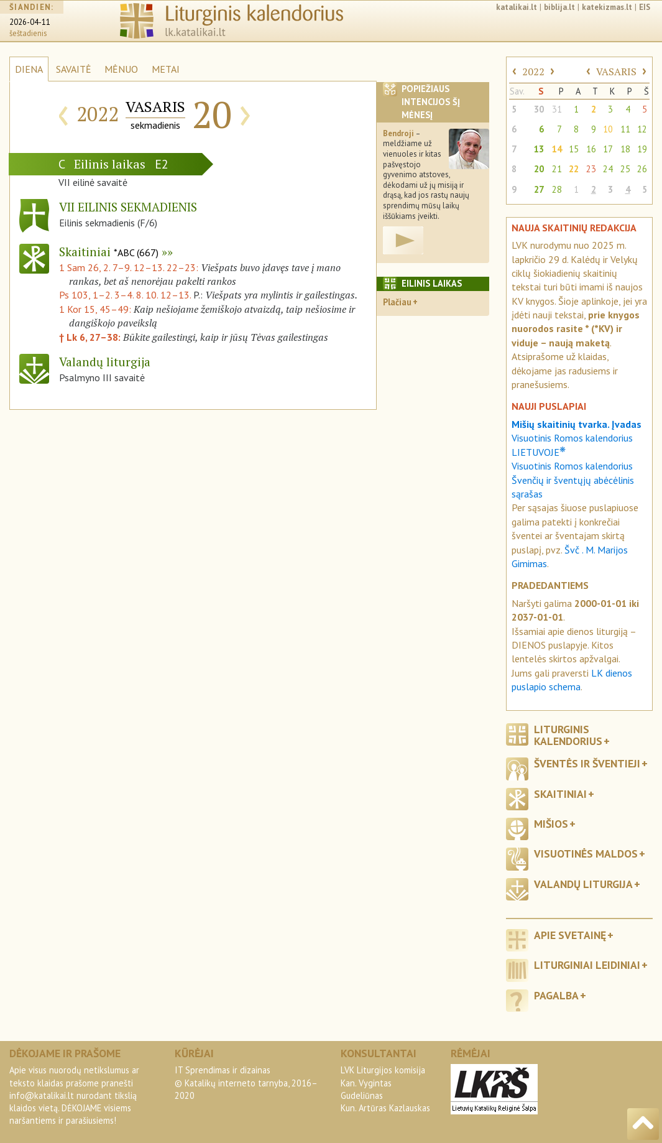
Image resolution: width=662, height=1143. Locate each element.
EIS (644, 7)
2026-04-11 (29, 22)
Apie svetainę (570, 935)
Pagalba (556, 995)
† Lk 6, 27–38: (91, 337)
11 (625, 129)
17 (608, 149)
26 (642, 169)
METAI (166, 69)
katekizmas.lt (607, 7)
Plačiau (397, 302)
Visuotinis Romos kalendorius (572, 466)
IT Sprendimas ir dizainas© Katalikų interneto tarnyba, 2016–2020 (246, 1082)
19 (642, 149)
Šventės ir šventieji (587, 763)
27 (539, 189)
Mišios (551, 824)
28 (557, 189)
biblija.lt (559, 7)
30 (539, 109)
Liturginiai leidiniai (587, 965)
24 (608, 169)
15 (574, 149)
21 (557, 169)
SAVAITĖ (73, 69)
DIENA (29, 69)
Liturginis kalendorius (568, 735)
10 (608, 129)
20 (539, 169)
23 (591, 169)
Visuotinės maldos (586, 853)
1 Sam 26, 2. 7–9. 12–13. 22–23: (130, 267)
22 (574, 169)
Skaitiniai (109, 251)
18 (625, 149)
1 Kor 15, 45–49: (96, 309)
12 (642, 129)
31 (557, 109)
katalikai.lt (516, 7)
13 (539, 149)
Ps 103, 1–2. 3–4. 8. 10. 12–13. (125, 295)
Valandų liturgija (583, 884)
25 (625, 169)
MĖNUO (121, 69)
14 (557, 149)
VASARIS (616, 71)
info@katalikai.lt (41, 1095)
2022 (533, 71)
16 (591, 149)
